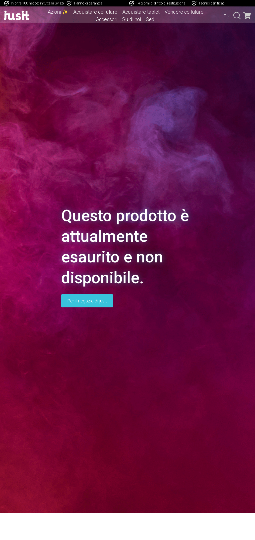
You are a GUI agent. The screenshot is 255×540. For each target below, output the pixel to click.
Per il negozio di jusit (87, 300)
